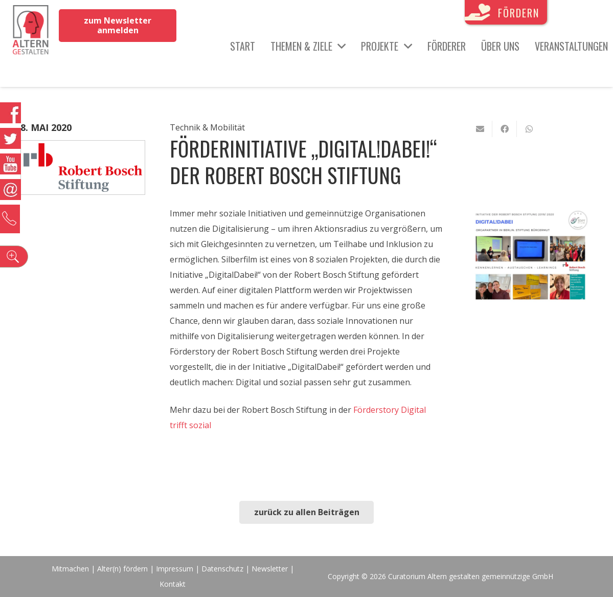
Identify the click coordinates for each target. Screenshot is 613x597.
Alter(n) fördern (122, 568)
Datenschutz (222, 568)
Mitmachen (70, 568)
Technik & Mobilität (207, 127)
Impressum (174, 568)
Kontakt (173, 584)
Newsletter (271, 568)
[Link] (30, 30)
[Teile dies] (504, 129)
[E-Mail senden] (480, 129)
